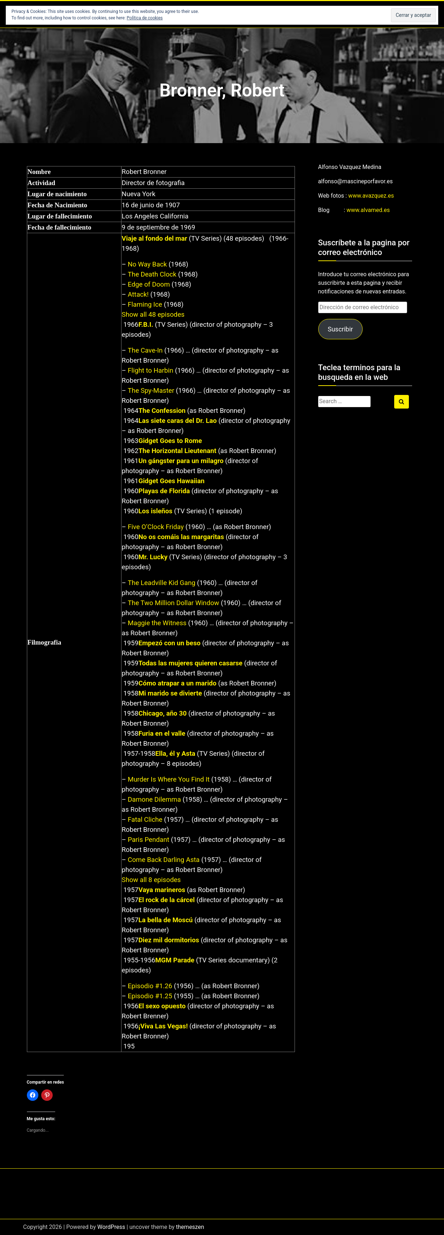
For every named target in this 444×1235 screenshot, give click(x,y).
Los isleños (155, 511)
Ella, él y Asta (175, 754)
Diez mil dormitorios (168, 940)
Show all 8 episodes (151, 880)
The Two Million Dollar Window (173, 603)
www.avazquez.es (371, 195)
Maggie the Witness (157, 623)
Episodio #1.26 (150, 986)
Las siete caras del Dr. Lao (177, 421)
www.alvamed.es (368, 210)
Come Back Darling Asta (164, 860)
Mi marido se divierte (170, 693)
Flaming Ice (145, 304)
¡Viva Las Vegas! (163, 1026)
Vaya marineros (161, 890)
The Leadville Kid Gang (161, 583)
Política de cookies (145, 17)
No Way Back (147, 264)
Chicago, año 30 (162, 713)
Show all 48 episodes (153, 315)
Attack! (138, 294)
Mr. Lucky (152, 557)
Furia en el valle (161, 733)
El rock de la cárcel (166, 900)
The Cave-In (145, 350)
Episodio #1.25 (150, 996)
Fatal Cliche (145, 820)
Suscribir (340, 329)
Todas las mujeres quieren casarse (190, 663)
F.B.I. (145, 325)
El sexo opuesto (162, 1006)
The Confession (162, 411)
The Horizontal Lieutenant (177, 451)
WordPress (111, 1227)
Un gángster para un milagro (181, 461)
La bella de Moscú (165, 920)
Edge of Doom (149, 284)
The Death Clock (152, 274)
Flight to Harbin (150, 370)
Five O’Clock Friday (155, 527)
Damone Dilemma (154, 799)
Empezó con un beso (169, 643)
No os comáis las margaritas (181, 537)
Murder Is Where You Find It (168, 779)
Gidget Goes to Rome (170, 441)
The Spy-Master (151, 391)
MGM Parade (174, 960)
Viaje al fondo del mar (154, 238)
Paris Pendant (148, 840)
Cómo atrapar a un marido (177, 683)
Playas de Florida (164, 491)
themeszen (190, 1227)
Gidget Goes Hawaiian (171, 481)
